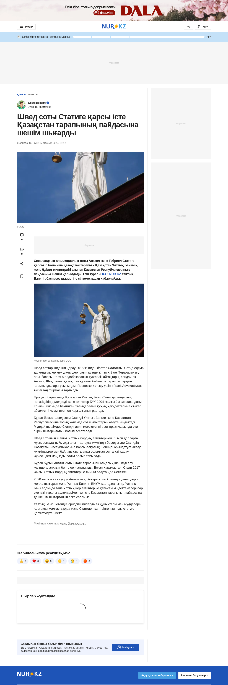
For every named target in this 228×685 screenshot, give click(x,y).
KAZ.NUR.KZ (112, 274)
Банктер (33, 94)
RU (188, 26)
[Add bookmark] (22, 276)
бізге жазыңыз (77, 523)
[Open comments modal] (22, 237)
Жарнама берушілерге (194, 665)
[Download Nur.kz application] (114, 10)
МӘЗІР (26, 27)
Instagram (125, 637)
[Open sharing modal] (22, 264)
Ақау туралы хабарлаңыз (157, 665)
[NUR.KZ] (114, 27)
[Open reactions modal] (22, 251)
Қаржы (21, 94)
